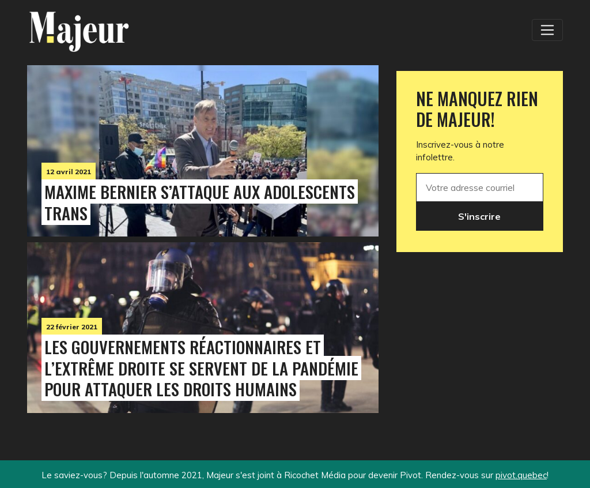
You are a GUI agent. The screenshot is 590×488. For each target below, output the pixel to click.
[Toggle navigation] (547, 30)
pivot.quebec (521, 475)
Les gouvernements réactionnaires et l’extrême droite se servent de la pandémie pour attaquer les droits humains (201, 368)
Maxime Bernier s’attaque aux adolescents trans (199, 202)
